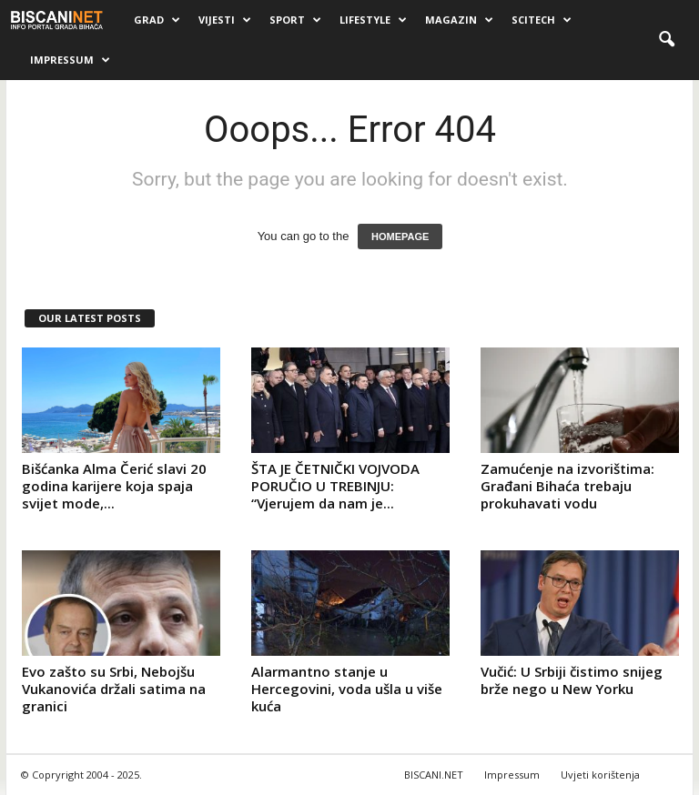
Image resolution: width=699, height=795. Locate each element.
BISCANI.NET (433, 774)
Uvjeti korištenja (600, 774)
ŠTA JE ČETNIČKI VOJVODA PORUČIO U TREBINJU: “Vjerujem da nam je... (335, 485)
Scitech (542, 20)
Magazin (459, 20)
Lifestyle (373, 20)
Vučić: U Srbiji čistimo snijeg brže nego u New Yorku (572, 680)
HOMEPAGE (400, 236)
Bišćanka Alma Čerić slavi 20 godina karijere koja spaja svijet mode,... (114, 485)
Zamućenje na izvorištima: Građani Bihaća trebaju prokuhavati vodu (567, 485)
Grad (157, 20)
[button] (666, 40)
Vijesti (224, 20)
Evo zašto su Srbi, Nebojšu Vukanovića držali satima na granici (114, 688)
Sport (295, 20)
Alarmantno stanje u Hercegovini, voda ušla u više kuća (346, 688)
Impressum (70, 60)
